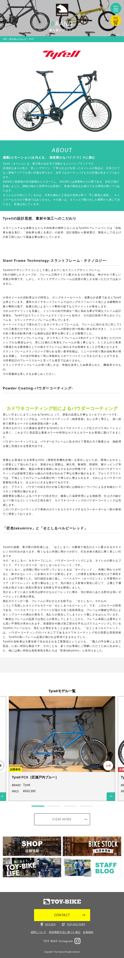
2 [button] (54, 806)
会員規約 (88, 932)
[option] (62, 750)
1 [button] (38, 806)
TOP (5, 39)
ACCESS (48, 924)
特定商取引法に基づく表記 (64, 932)
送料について (38, 932)
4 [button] (86, 806)
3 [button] (70, 806)
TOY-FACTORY (73, 924)
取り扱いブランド (18, 39)
